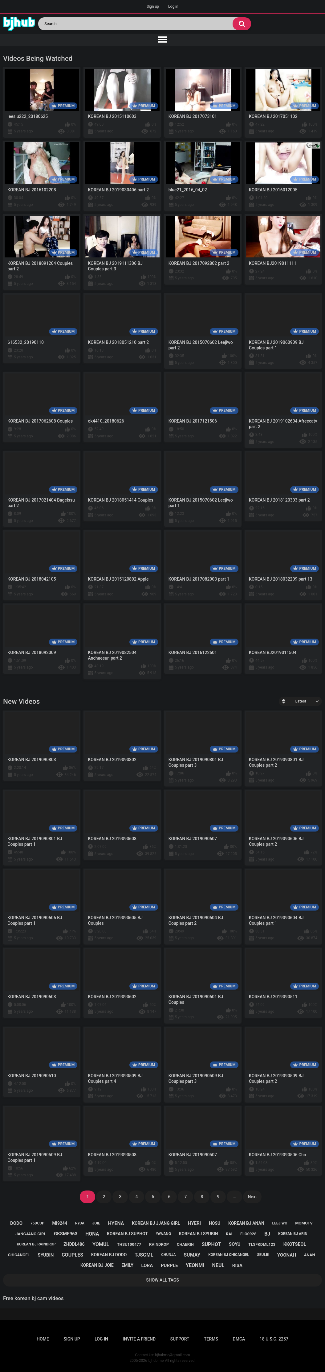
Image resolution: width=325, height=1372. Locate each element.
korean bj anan (246, 1223)
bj (267, 1234)
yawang (163, 1234)
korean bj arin (292, 1234)
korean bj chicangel (228, 1255)
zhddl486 (73, 1244)
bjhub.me (156, 1360)
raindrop (159, 1244)
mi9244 (59, 1223)
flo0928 (248, 1234)
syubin (46, 1255)
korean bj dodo (109, 1254)
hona (92, 1234)
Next (252, 1196)
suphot (211, 1244)
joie (96, 1223)
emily (127, 1265)
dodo (16, 1223)
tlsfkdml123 (261, 1244)
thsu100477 (129, 1244)
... (235, 1196)
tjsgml (144, 1255)
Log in (173, 6)
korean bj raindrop (36, 1244)
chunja (168, 1255)
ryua (79, 1223)
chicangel (19, 1255)
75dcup (37, 1223)
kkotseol (294, 1244)
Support (179, 1339)
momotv (304, 1223)
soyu (235, 1244)
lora (147, 1265)
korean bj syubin (198, 1233)
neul (218, 1265)
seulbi (263, 1255)
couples (72, 1255)
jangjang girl (30, 1234)
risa (237, 1265)
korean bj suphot (127, 1233)
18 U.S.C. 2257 (274, 1339)
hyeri (194, 1223)
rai (229, 1234)
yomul (100, 1244)
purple (169, 1265)
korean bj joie (97, 1265)
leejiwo (279, 1223)
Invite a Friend (139, 1339)
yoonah (286, 1255)
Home (43, 1339)
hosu (214, 1223)
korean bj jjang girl (156, 1223)
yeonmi (195, 1265)
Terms (211, 1339)
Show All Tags (162, 1280)
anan (309, 1255)
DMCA (239, 1339)
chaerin (185, 1244)
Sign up (153, 6)
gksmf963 (65, 1233)
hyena (116, 1223)
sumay (192, 1255)
